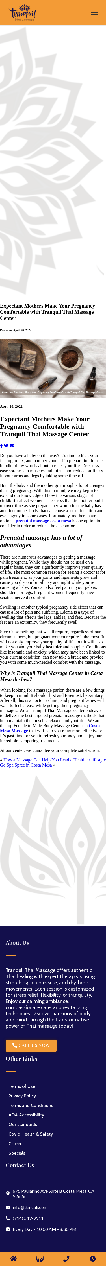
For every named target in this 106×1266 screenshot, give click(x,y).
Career (14, 1143)
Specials (16, 1153)
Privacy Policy (22, 1095)
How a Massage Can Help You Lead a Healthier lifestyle (54, 760)
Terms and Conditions (30, 1105)
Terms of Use (21, 1086)
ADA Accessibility (26, 1115)
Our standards (22, 1124)
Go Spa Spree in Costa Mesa (26, 765)
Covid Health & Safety (30, 1134)
